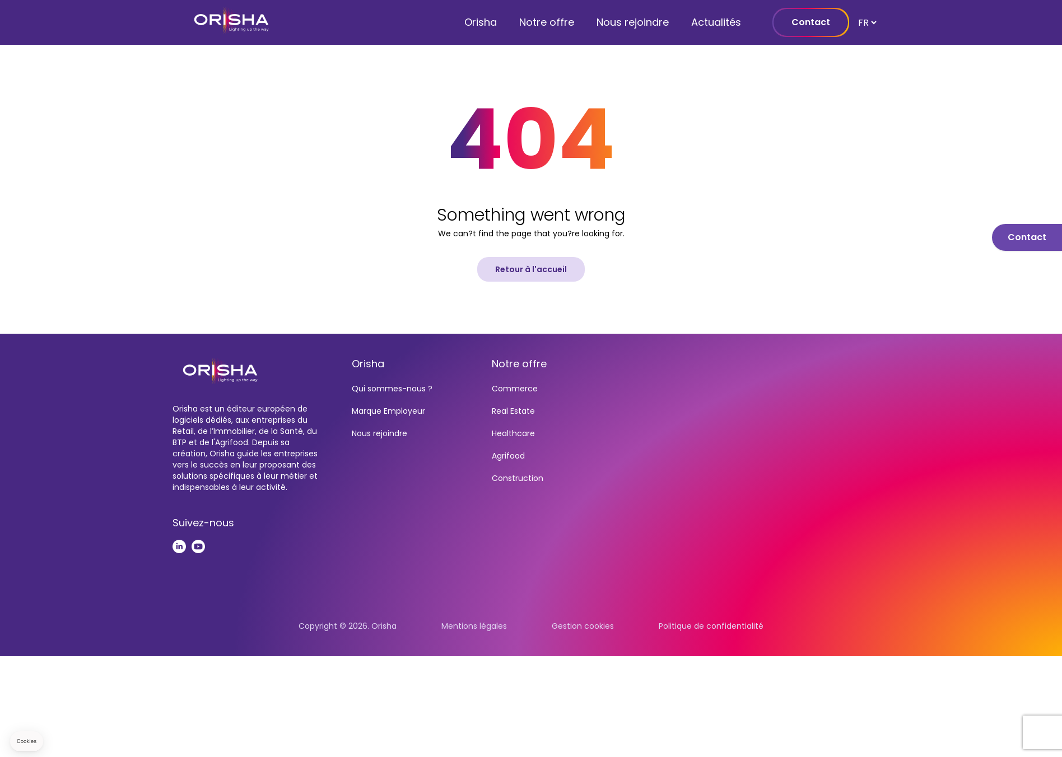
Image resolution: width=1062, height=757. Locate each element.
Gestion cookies (583, 626)
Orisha (480, 22)
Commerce (515, 388)
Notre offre (546, 22)
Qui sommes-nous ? (392, 388)
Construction (517, 478)
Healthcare (513, 433)
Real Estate (513, 411)
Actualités (716, 22)
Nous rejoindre (633, 22)
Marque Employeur (388, 411)
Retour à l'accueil (531, 269)
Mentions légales (474, 626)
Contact (810, 22)
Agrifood (508, 455)
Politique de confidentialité (711, 626)
